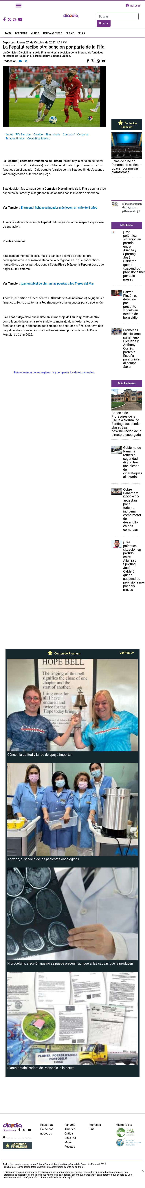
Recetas (70, 1146)
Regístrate (47, 1124)
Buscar (103, 23)
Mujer (68, 1142)
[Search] (118, 16)
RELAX (81, 33)
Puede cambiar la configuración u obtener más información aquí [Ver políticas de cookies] (38, 1177)
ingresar (133, 5)
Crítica (69, 1133)
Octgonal (82, 134)
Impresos (95, 1124)
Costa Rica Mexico (38, 138)
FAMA (8, 33)
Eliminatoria (52, 134)
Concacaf (69, 134)
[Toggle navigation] (18, 6)
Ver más (127, 653)
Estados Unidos (15, 138)
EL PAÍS (70, 33)
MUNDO (35, 33)
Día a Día (70, 1138)
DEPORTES (21, 33)
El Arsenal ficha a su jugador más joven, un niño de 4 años (59, 207)
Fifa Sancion (23, 134)
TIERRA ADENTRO (52, 33)
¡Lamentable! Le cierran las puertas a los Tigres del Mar (57, 283)
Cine (91, 1129)
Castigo (38, 134)
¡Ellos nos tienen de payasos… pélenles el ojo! (132, 207)
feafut (9, 134)
